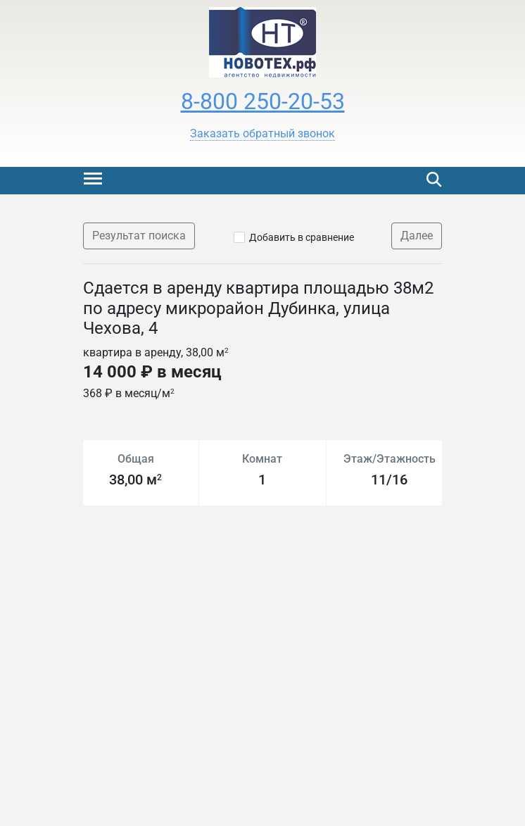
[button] (262, 134)
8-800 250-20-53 (263, 101)
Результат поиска (139, 235)
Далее (416, 235)
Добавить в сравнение (301, 237)
